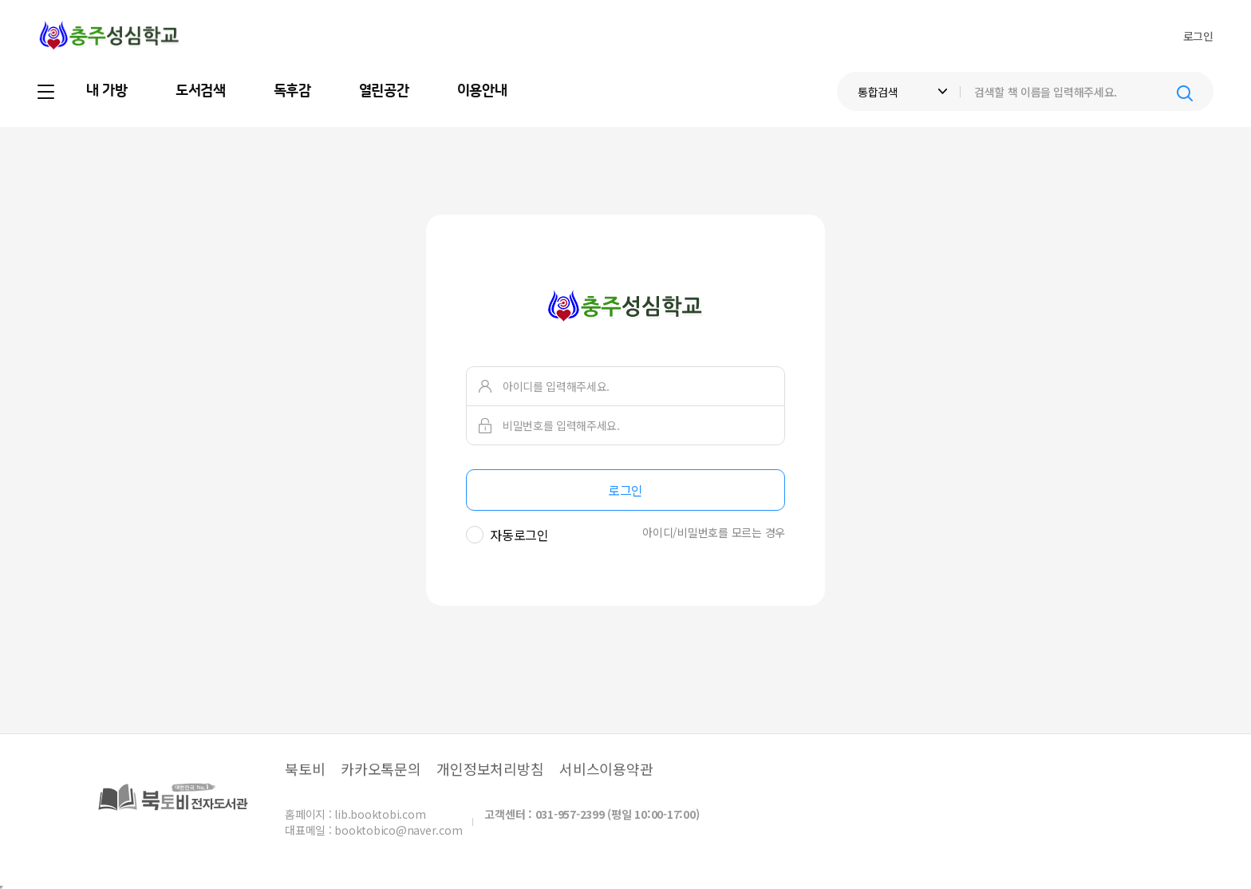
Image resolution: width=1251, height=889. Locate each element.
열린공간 (384, 91)
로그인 (1198, 35)
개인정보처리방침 (489, 768)
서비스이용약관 (606, 768)
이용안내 (482, 91)
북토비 (305, 768)
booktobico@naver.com (398, 830)
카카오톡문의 (381, 768)
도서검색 (201, 91)
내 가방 (107, 91)
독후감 (292, 91)
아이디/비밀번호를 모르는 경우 (713, 532)
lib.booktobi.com (379, 814)
